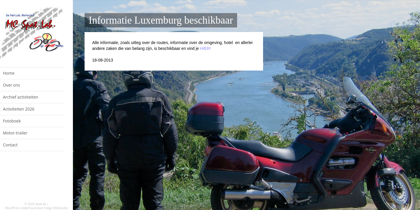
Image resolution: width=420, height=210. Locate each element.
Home (9, 73)
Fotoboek (12, 121)
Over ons (11, 85)
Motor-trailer (15, 133)
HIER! (205, 48)
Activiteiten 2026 (18, 109)
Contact (10, 145)
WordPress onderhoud (20, 208)
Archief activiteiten (20, 97)
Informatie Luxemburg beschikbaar (161, 20)
